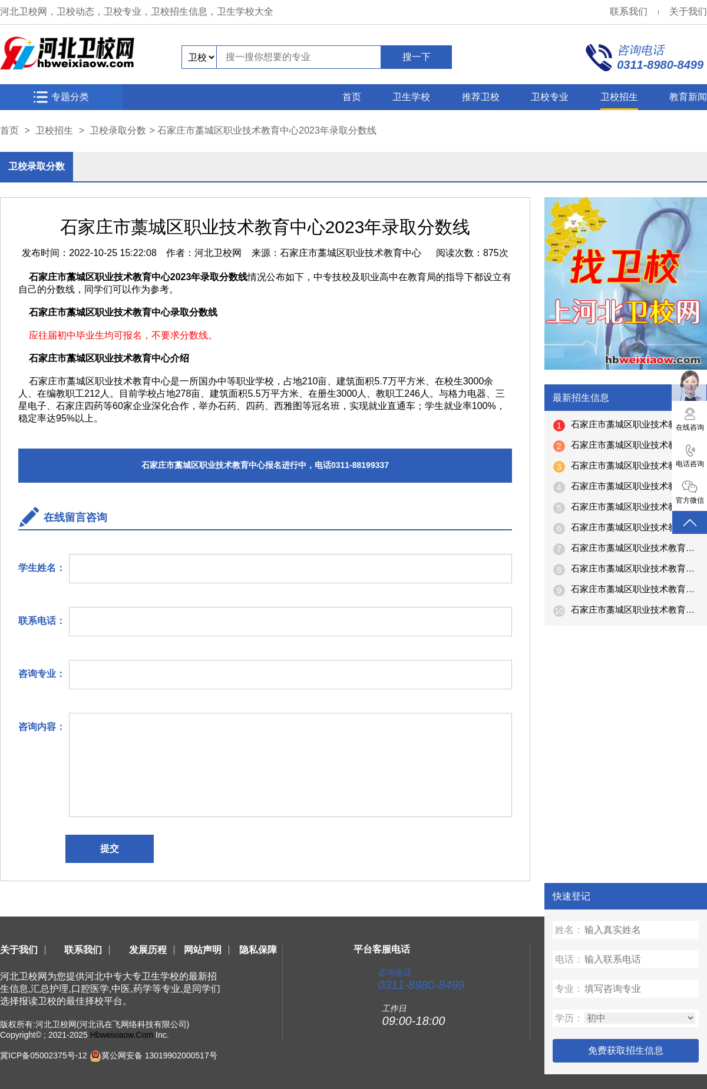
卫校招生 (619, 97)
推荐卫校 (481, 97)
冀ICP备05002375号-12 (43, 1055)
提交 (109, 849)
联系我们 (628, 11)
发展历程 (148, 950)
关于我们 (688, 11)
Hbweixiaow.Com (121, 1035)
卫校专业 (550, 97)
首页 (351, 97)
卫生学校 (411, 97)
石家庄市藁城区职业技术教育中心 (350, 253)
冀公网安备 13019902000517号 (159, 1055)
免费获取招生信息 (625, 1050)
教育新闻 (688, 97)
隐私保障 (258, 950)
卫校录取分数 (118, 130)
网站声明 (203, 950)
